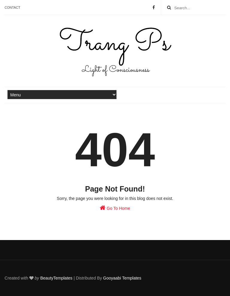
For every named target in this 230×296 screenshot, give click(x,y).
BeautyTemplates (56, 278)
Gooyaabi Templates (122, 278)
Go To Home (115, 208)
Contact (12, 7)
